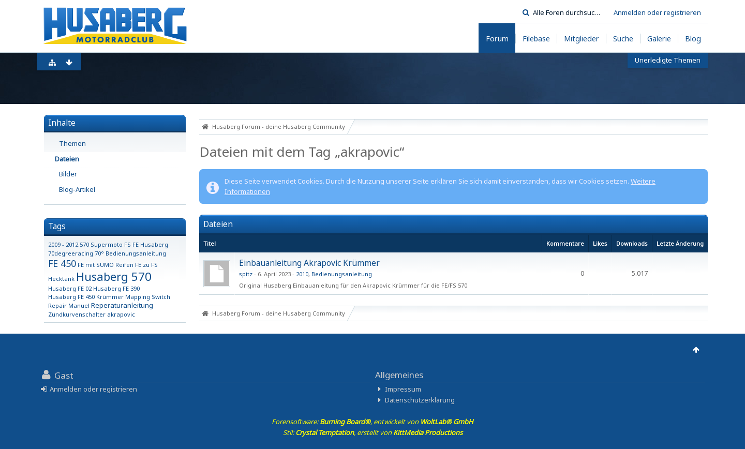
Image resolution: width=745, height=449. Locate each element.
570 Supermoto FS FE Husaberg (124, 244)
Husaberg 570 (114, 276)
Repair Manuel (69, 305)
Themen (72, 143)
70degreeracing (70, 253)
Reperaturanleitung (122, 305)
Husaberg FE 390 (116, 288)
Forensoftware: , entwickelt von (372, 421)
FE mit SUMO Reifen (105, 264)
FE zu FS (146, 264)
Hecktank (61, 278)
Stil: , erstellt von (373, 432)
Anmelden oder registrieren (657, 12)
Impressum (403, 389)
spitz (245, 274)
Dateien (67, 158)
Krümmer (110, 297)
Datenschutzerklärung (420, 400)
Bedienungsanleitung (136, 253)
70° (99, 253)
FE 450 (62, 263)
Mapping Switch (147, 297)
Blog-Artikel (77, 189)
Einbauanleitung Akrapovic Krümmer (309, 262)
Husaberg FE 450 (71, 297)
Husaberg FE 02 (70, 288)
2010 (302, 274)
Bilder (68, 173)
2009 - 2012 (63, 244)
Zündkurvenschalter (77, 314)
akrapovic (121, 314)
